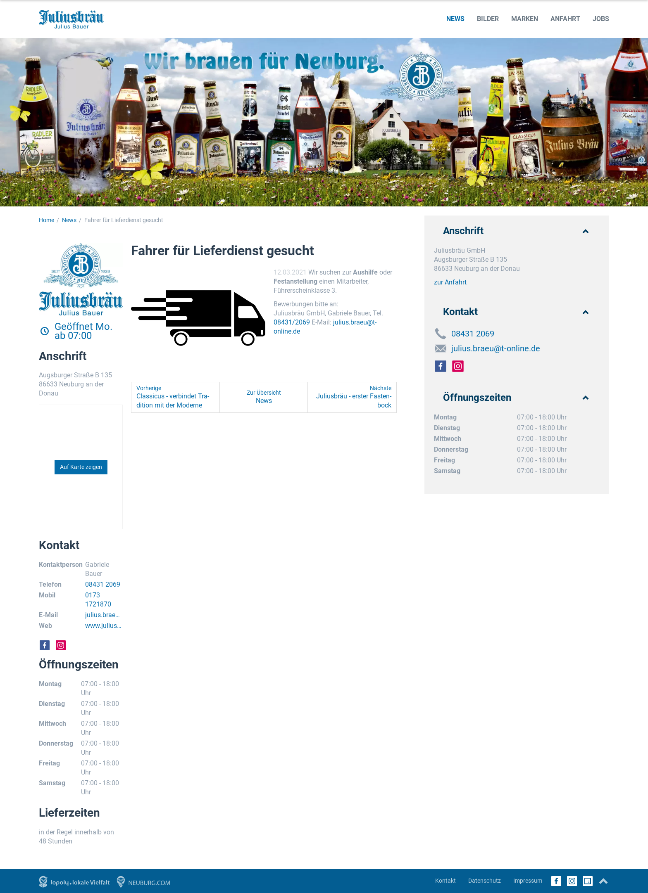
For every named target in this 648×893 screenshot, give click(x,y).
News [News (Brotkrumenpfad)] (69, 220)
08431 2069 (102, 584)
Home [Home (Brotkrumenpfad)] (46, 220)
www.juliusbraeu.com (104, 626)
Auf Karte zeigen (81, 467)
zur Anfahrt (450, 282)
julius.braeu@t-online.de (103, 615)
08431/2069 (292, 322)
